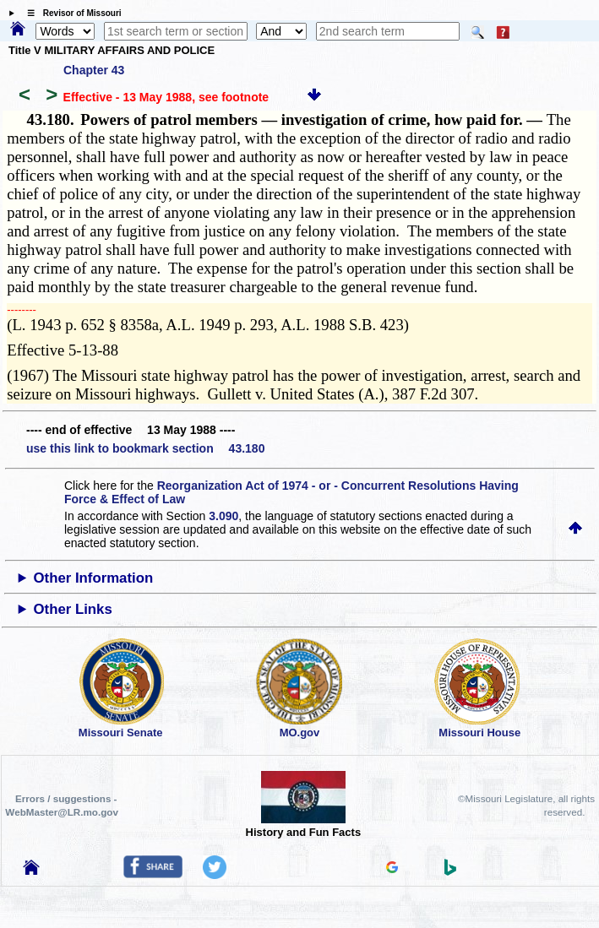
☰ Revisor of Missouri (70, 13)
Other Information (94, 578)
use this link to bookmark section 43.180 (145, 448)
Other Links (73, 609)
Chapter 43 (93, 70)
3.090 (223, 516)
